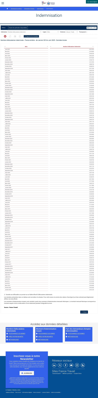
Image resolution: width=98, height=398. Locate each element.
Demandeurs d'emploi (29, 8)
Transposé (83, 32)
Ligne (44, 32)
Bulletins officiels (10, 392)
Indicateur (4, 32)
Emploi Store (77, 373)
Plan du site (18, 392)
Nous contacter (37, 392)
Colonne (62, 32)
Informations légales (27, 392)
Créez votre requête (16, 336)
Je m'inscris (28, 373)
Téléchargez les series (17, 333)
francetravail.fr (56, 373)
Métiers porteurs (67, 373)
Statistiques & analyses (16, 8)
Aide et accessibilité (55, 392)
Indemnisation (40, 8)
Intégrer (85, 312)
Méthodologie (14, 339)
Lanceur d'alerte (46, 392)
